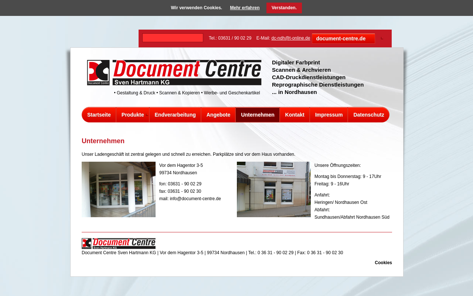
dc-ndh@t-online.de (290, 38)
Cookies (383, 262)
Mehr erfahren (245, 7)
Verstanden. (284, 7)
